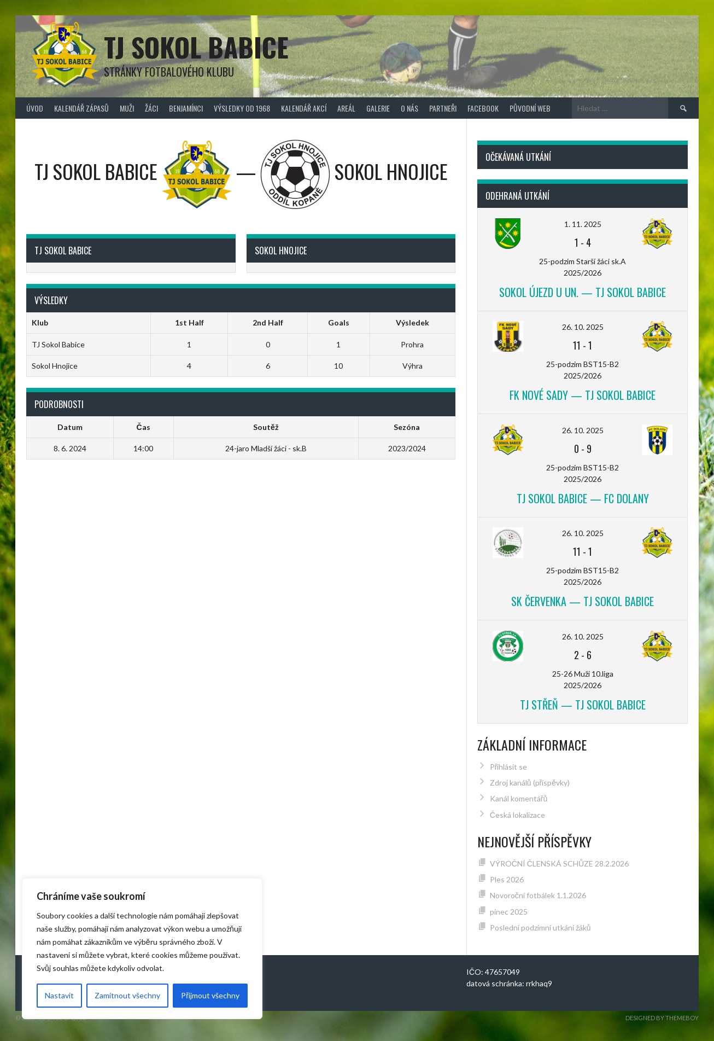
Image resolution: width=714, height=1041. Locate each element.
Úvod (34, 108)
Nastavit (59, 995)
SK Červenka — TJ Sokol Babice (582, 601)
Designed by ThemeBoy (662, 1017)
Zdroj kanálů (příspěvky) (530, 782)
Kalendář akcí (303, 108)
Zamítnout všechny (127, 995)
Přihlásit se (509, 766)
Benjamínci (186, 108)
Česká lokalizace (517, 814)
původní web (530, 108)
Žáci (151, 108)
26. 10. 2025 (583, 327)
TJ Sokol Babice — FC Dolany (583, 498)
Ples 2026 (507, 879)
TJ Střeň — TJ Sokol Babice (583, 704)
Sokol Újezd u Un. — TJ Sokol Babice (582, 292)
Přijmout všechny (210, 995)
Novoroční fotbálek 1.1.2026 (538, 895)
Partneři (443, 108)
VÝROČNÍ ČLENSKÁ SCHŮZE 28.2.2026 (559, 863)
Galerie (378, 108)
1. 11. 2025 (582, 224)
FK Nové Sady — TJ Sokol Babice (583, 395)
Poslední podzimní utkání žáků (540, 927)
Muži (127, 108)
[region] (142, 948)
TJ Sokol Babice (196, 46)
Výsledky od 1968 (242, 108)
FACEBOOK (483, 108)
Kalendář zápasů (81, 108)
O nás (409, 108)
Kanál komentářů (518, 798)
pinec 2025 (509, 911)
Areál (346, 108)
